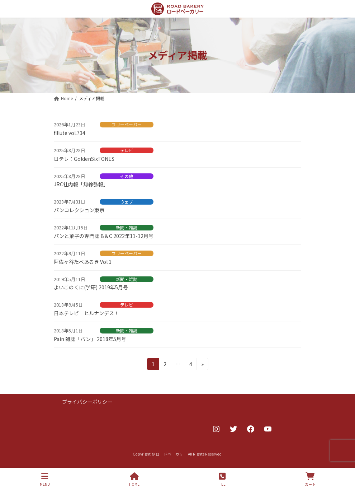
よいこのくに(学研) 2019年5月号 (91, 287)
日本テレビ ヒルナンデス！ (86, 313)
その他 (126, 176)
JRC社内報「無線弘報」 (81, 184)
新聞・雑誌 (126, 227)
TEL (222, 479)
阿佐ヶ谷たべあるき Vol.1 (83, 261)
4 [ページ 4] (191, 365)
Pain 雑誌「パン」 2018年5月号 (90, 338)
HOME (134, 479)
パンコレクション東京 (79, 210)
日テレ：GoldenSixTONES (84, 158)
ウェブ (126, 202)
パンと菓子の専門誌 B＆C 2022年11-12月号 (103, 235)
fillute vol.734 (69, 132)
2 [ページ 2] (165, 365)
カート (310, 479)
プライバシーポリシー (87, 401)
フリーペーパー (127, 124)
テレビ (126, 150)
